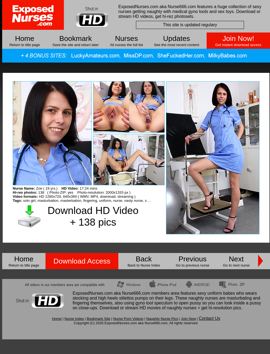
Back (144, 259)
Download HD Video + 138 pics (93, 216)
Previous (192, 259)
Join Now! (238, 38)
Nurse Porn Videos (128, 319)
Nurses (126, 38)
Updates (176, 38)
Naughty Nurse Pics (162, 319)
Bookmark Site (98, 319)
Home (24, 38)
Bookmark (75, 38)
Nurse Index (74, 319)
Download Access (81, 261)
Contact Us (209, 318)
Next (236, 259)
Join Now (188, 319)
